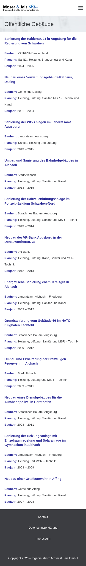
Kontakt (43, 517)
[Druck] (21, 8)
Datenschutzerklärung (42, 527)
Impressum (43, 538)
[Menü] (81, 8)
